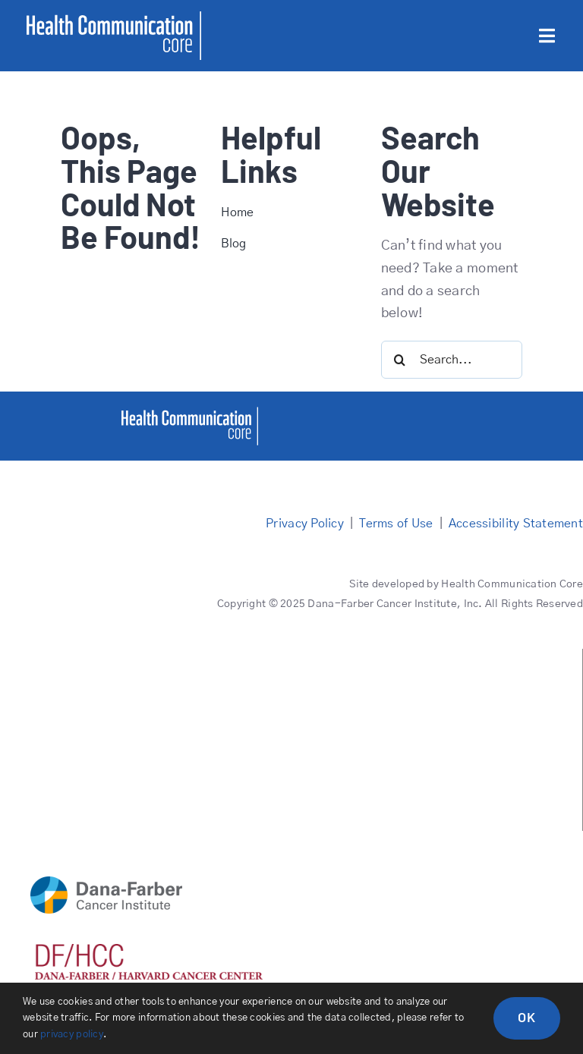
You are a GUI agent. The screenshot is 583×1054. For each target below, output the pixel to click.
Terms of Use (396, 524)
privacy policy (71, 1035)
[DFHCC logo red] (149, 951)
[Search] (400, 360)
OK (527, 1016)
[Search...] (452, 360)
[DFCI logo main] (106, 883)
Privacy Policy (305, 524)
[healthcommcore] (189, 413)
